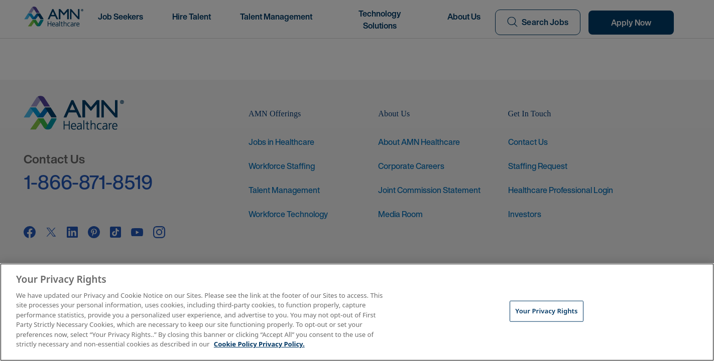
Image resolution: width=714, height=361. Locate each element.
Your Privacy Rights (546, 310)
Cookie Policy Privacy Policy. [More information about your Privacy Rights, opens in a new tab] (259, 343)
